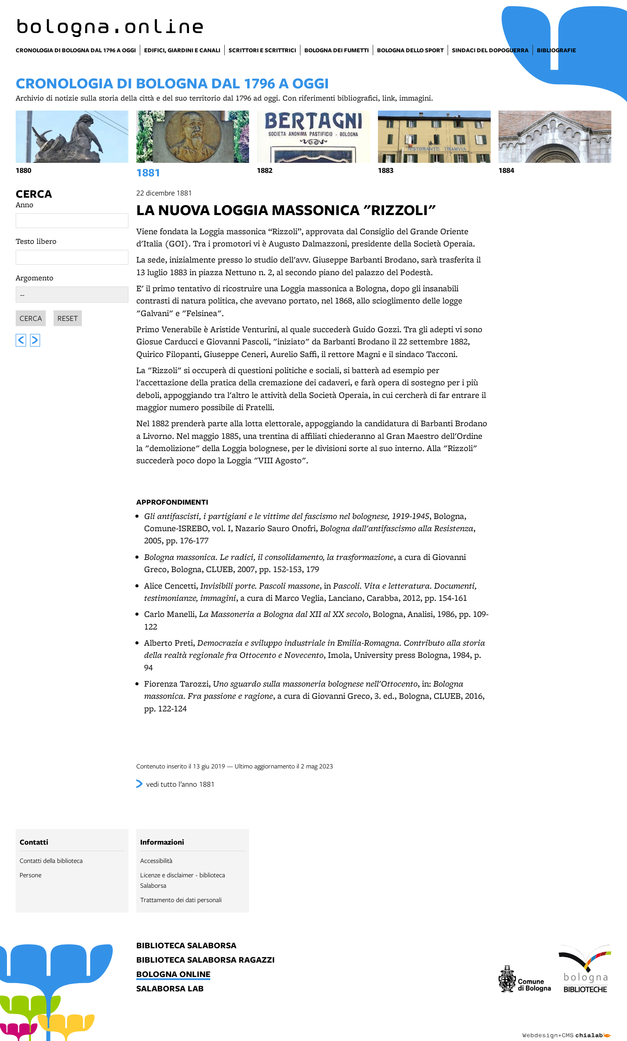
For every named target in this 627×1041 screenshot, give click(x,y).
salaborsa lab (170, 989)
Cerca (34, 193)
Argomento (35, 278)
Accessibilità (156, 860)
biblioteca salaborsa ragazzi (205, 960)
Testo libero (36, 241)
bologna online (173, 975)
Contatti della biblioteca (51, 860)
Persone (30, 874)
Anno (25, 204)
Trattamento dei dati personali (181, 899)
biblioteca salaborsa (186, 946)
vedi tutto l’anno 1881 (180, 784)
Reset (67, 317)
